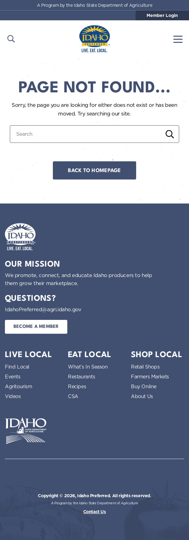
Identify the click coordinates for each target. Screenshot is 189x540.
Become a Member (36, 326)
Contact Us (94, 511)
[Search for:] (94, 134)
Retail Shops (145, 367)
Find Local (17, 367)
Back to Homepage (94, 170)
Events (13, 376)
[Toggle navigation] (178, 39)
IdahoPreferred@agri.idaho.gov (43, 309)
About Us (142, 396)
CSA (73, 396)
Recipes (77, 386)
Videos (13, 396)
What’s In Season (88, 367)
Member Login (162, 15)
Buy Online (143, 386)
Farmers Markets (150, 376)
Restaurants (81, 376)
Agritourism (18, 386)
